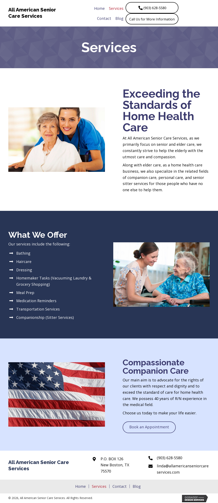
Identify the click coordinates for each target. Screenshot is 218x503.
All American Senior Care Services (32, 13)
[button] (152, 8)
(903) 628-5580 (169, 457)
